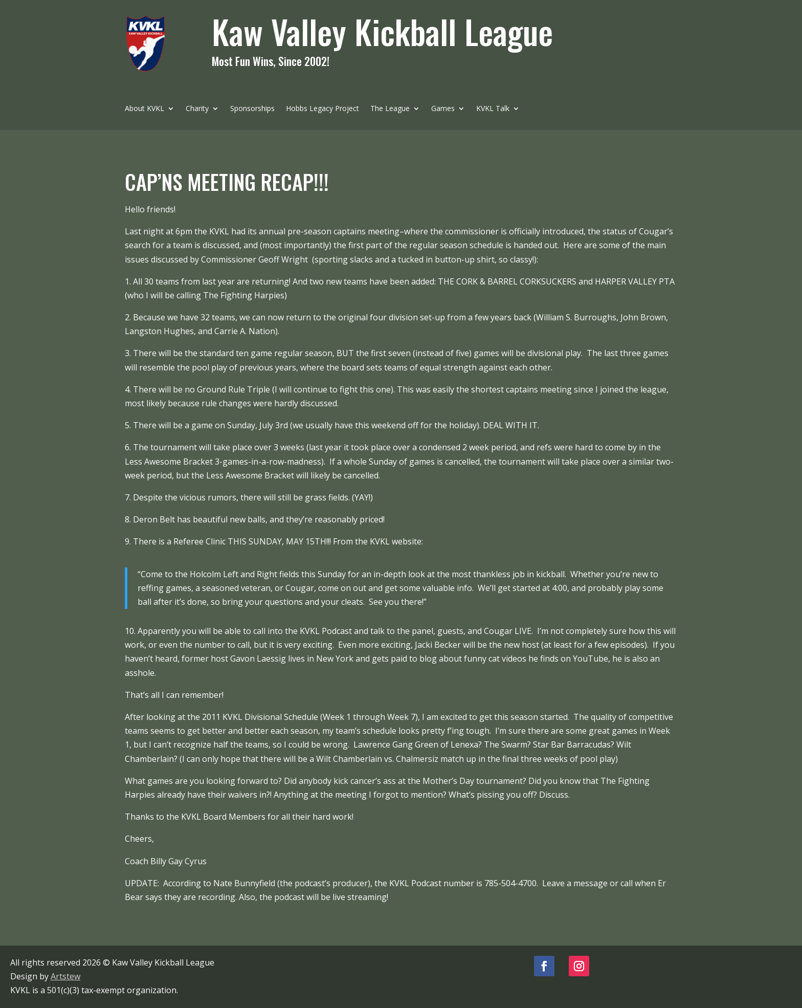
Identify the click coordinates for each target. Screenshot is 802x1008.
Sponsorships (252, 109)
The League (390, 109)
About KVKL (144, 109)
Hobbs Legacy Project (322, 109)
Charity (197, 109)
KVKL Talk (492, 109)
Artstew (65, 976)
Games (443, 109)
